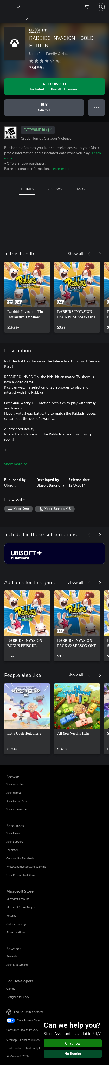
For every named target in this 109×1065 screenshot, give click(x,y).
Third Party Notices (36, 1048)
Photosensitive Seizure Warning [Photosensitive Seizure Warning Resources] (26, 866)
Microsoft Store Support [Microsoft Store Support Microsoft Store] (21, 907)
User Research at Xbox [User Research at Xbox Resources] (20, 875)
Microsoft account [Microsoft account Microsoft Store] (17, 899)
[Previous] (89, 253)
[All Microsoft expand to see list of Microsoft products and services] (6, 7)
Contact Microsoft (31, 1040)
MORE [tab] (82, 189)
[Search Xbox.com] (18, 7)
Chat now (72, 1043)
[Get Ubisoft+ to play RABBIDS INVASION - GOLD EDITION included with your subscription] (54, 86)
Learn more (60, 168)
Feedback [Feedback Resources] (12, 850)
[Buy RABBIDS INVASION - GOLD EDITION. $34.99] (44, 107)
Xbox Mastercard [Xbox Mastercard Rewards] (17, 964)
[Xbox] (13, 18)
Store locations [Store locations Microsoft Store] (15, 932)
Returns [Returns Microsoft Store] (11, 915)
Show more (15, 463)
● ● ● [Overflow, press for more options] (96, 107)
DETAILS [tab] (27, 189)
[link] (27, 297)
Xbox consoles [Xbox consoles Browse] (15, 784)
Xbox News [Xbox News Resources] (13, 833)
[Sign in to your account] (100, 7)
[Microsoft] (54, 4)
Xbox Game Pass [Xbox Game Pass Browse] (16, 801)
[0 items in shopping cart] (88, 7)
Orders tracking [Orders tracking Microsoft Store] (16, 924)
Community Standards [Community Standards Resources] (20, 858)
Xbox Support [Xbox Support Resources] (14, 841)
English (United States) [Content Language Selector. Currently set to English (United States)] (28, 1011)
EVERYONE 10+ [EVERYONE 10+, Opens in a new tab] (37, 130)
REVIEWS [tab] (54, 189)
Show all (75, 253)
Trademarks (13, 1048)
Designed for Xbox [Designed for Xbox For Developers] (17, 997)
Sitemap (11, 1040)
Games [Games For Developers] (10, 988)
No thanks (73, 1054)
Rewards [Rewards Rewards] (11, 956)
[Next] (99, 253)
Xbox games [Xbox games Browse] (13, 792)
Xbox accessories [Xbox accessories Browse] (17, 809)
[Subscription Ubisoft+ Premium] (54, 553)
